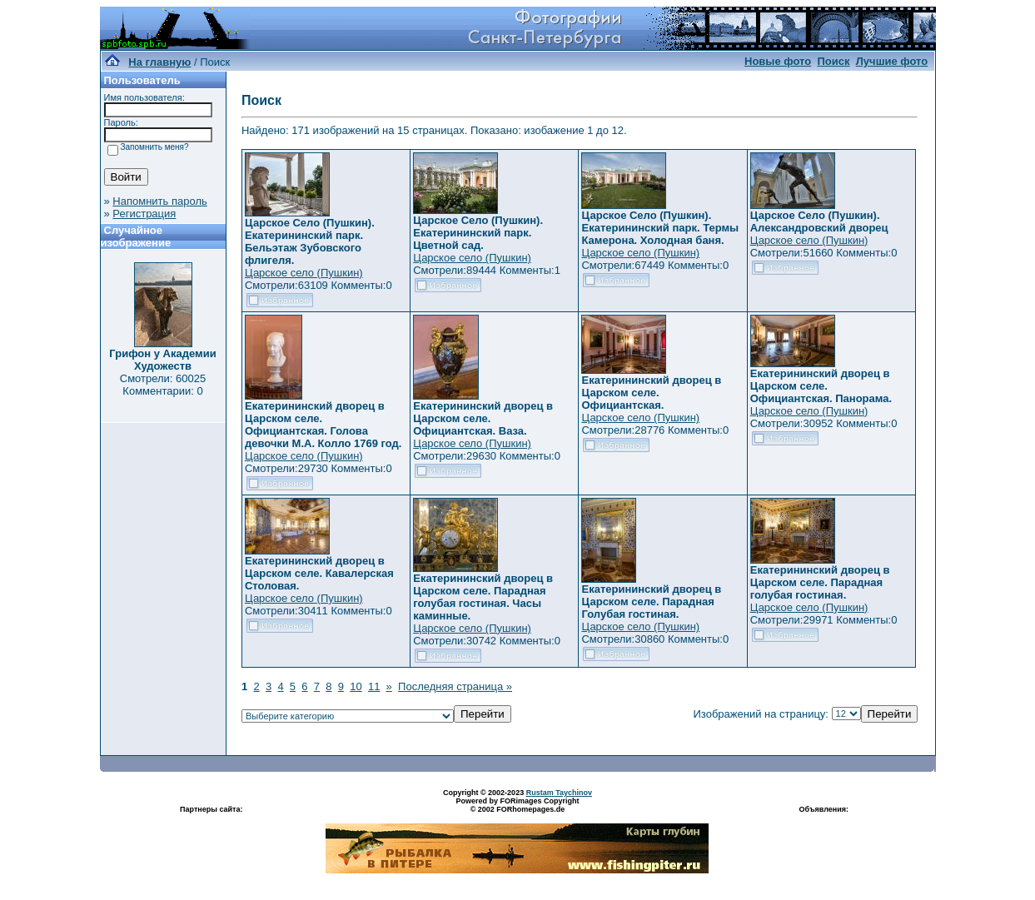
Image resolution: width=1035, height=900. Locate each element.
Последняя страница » (455, 686)
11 (374, 686)
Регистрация (144, 213)
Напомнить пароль (159, 201)
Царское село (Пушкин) (304, 272)
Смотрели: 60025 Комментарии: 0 (163, 384)
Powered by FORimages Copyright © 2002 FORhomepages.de (517, 805)
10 (355, 686)
